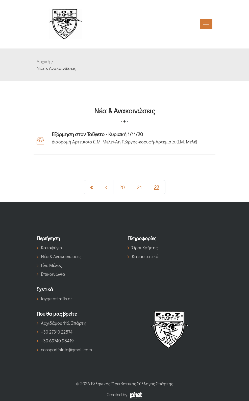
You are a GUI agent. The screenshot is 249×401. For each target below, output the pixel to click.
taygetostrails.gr (54, 298)
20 (122, 187)
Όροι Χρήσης (143, 247)
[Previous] (91, 187)
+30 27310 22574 (54, 332)
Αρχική (43, 61)
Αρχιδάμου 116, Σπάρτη (61, 323)
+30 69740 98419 (55, 341)
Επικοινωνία (51, 274)
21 (139, 187)
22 (156, 187)
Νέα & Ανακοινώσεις (59, 256)
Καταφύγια (49, 247)
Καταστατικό (143, 256)
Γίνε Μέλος (49, 265)
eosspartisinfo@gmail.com (64, 349)
